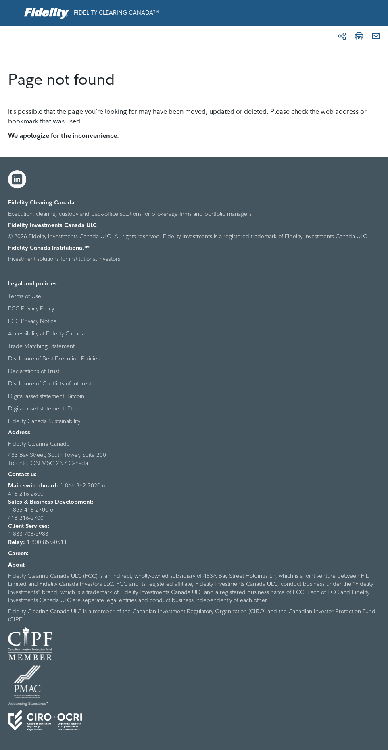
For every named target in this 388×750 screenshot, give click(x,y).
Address (19, 432)
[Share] (342, 36)
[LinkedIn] (17, 179)
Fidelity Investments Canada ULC (52, 225)
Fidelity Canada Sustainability (44, 421)
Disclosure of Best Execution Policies (54, 358)
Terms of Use (24, 296)
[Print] (359, 36)
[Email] (376, 36)
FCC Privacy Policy (31, 308)
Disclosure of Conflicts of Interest (49, 383)
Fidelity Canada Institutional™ (49, 247)
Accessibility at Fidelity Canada (46, 333)
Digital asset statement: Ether (44, 408)
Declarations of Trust (33, 371)
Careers (18, 553)
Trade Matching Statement (41, 346)
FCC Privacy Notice (32, 321)
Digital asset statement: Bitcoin (46, 396)
